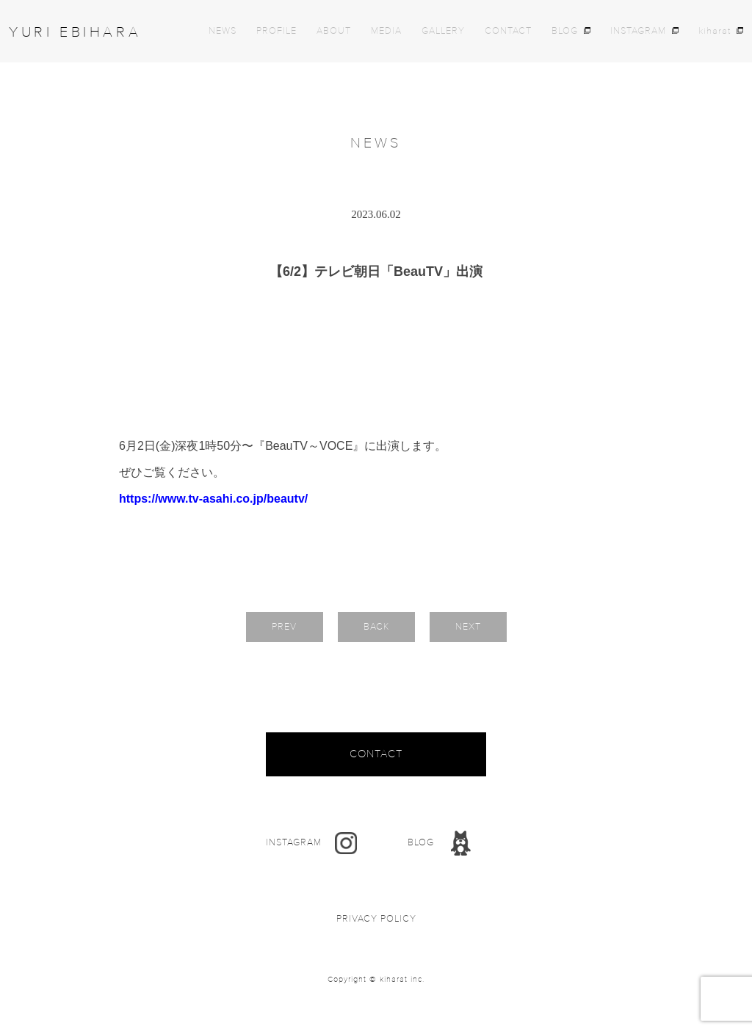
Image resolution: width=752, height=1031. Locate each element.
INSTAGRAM (638, 31)
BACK (376, 627)
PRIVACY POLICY (376, 919)
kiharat (714, 31)
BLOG (565, 31)
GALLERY (443, 31)
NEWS (222, 31)
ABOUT (334, 31)
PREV (284, 627)
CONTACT (508, 31)
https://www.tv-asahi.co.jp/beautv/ (213, 498)
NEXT (468, 627)
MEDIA (386, 31)
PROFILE (276, 31)
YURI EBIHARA (75, 32)
